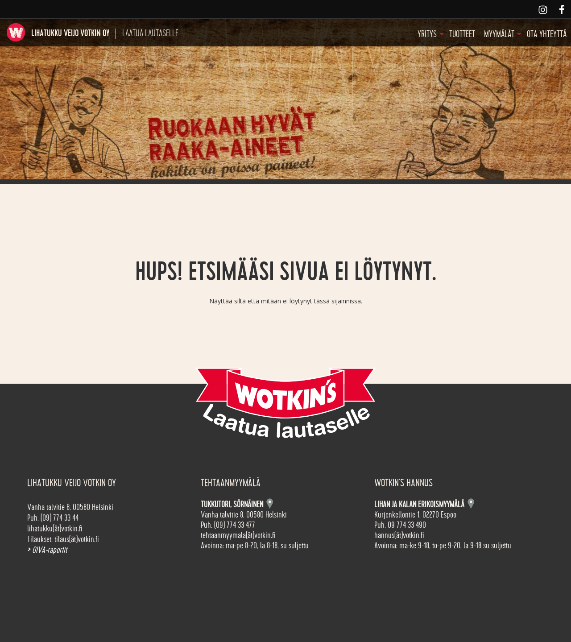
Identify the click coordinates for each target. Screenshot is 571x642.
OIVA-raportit (47, 550)
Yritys (427, 34)
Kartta (471, 503)
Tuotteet (462, 34)
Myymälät (499, 34)
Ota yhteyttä (547, 34)
